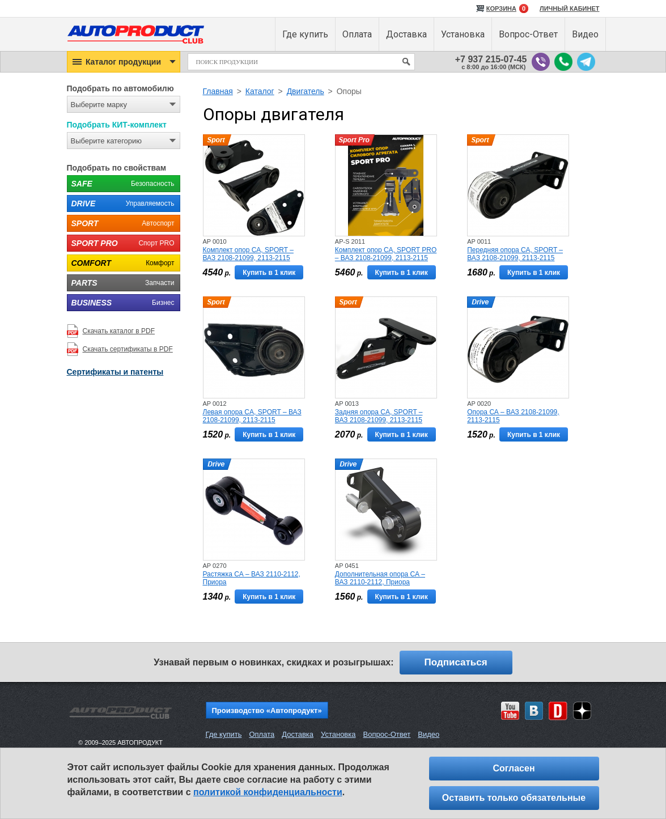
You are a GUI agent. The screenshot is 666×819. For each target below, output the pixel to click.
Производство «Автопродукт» (267, 710)
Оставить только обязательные (514, 798)
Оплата (261, 734)
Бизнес (121, 302)
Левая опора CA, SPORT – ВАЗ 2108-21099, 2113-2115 (252, 416)
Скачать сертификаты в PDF (128, 349)
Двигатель (305, 91)
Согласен (514, 768)
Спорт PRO (121, 243)
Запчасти (121, 282)
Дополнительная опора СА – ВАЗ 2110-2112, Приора (380, 578)
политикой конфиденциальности (267, 792)
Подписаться (456, 662)
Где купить (224, 734)
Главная (218, 91)
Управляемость (121, 203)
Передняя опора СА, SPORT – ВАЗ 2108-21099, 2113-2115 (515, 254)
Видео (428, 734)
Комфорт (121, 262)
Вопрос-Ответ (386, 734)
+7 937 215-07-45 (491, 59)
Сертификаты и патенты (115, 371)
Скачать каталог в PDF (119, 331)
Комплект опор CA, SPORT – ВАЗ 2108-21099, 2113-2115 (248, 254)
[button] (123, 62)
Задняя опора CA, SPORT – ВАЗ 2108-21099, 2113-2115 (379, 416)
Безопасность (121, 183)
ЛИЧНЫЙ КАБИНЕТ (570, 8)
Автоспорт (121, 223)
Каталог (259, 91)
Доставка (297, 734)
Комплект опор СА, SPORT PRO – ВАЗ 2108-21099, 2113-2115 (385, 254)
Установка (338, 734)
